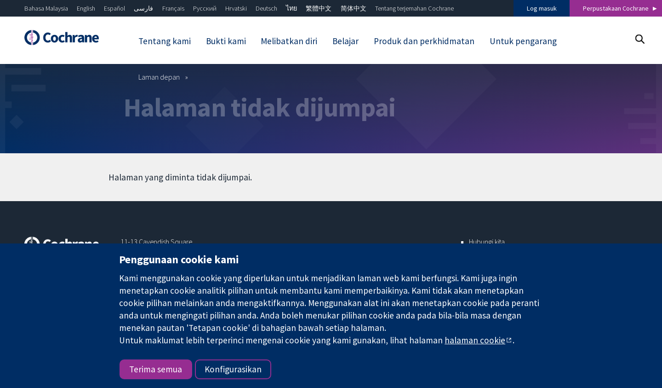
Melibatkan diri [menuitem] (289, 40)
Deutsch (266, 8)
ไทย (291, 8)
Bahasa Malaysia (46, 8)
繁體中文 (318, 8)
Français (173, 8)
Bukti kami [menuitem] (226, 40)
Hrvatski (236, 8)
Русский (205, 8)
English (86, 8)
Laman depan (159, 76)
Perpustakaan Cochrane (616, 8)
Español (114, 8)
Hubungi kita (487, 241)
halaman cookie (475, 340)
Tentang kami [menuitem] (164, 40)
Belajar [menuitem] (345, 40)
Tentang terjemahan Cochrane (414, 8)
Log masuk (542, 8)
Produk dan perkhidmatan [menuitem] (424, 40)
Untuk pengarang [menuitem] (523, 40)
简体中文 (353, 8)
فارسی (143, 8)
